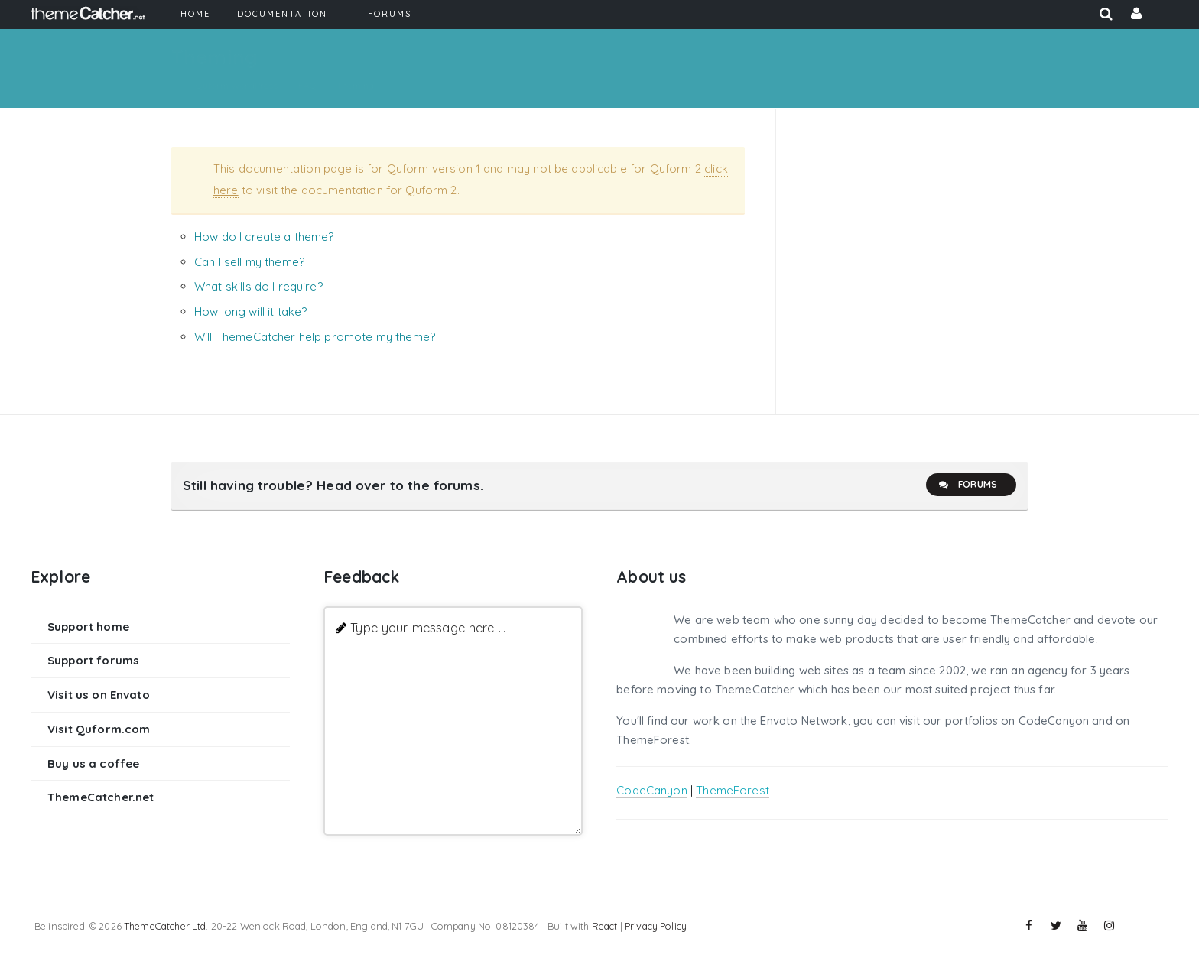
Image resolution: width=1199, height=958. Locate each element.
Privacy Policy (656, 926)
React (605, 926)
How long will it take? (250, 311)
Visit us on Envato (98, 694)
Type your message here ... (427, 627)
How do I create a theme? (264, 236)
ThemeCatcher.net (100, 797)
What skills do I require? (258, 286)
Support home (88, 626)
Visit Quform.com (98, 729)
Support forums (93, 660)
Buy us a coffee (93, 763)
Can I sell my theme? (249, 262)
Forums (967, 485)
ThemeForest (732, 790)
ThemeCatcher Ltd (165, 926)
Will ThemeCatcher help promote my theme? (314, 337)
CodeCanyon (651, 790)
